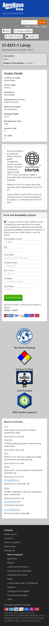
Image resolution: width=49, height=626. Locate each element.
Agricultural (12, 558)
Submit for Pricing (13, 297)
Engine (10, 579)
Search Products (13, 36)
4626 (6, 466)
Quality (28, 26)
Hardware (11, 587)
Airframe (11, 562)
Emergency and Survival (17, 575)
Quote (43, 26)
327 (6, 426)
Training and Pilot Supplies (18, 591)
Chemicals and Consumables (19, 571)
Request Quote (10, 534)
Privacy (36, 26)
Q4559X (8, 439)
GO (42, 22)
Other (9, 599)
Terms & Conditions (12, 542)
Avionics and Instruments (17, 566)
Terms (15, 310)
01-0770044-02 (12, 509)
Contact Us (32, 36)
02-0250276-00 (12, 501)
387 (6, 453)
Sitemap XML (9, 550)
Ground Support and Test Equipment (22, 583)
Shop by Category (23, 31)
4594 (6, 488)
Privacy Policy (9, 546)
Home (6, 31)
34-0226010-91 (12, 480)
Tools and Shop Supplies (17, 595)
